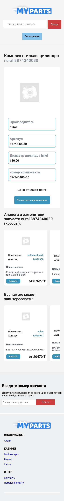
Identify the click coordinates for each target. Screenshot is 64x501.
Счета (7, 464)
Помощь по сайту (14, 482)
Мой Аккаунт (11, 454)
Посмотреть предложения (32, 200)
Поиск (54, 24)
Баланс (8, 459)
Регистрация (32, 36)
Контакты (9, 478)
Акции (7, 440)
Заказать (13, 281)
